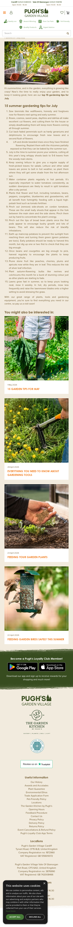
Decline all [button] (35, 917)
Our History (36, 782)
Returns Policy (36, 826)
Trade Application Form (36, 795)
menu (4, 12)
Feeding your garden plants (27, 557)
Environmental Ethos (36, 792)
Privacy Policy (36, 819)
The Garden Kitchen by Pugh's (36, 806)
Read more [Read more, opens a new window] (10, 911)
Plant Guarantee (36, 789)
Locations (36, 802)
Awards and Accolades (36, 785)
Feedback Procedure (36, 812)
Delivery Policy (36, 823)
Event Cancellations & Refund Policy (36, 829)
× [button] (44, 883)
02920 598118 (56, 2)
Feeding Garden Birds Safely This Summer (35, 639)
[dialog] (25, 902)
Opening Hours (36, 809)
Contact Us (36, 816)
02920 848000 (24, 2)
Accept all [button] (15, 917)
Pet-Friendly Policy (36, 799)
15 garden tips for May (23, 389)
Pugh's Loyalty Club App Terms (36, 833)
